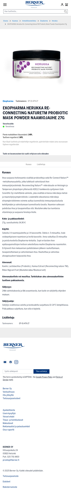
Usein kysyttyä (9, 413)
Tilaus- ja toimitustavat (13, 420)
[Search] (65, 9)
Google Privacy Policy (44, 377)
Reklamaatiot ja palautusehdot (16, 426)
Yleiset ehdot (8, 416)
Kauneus (15, 21)
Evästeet (6, 481)
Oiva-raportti (8, 429)
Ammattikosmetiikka (29, 21)
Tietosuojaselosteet (11, 398)
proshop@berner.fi (11, 460)
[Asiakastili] (62, 4)
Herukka (55, 21)
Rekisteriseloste (10, 487)
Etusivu (5, 21)
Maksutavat (8, 423)
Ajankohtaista (9, 410)
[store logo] (33, 4)
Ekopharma (8, 101)
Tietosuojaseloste (11, 476)
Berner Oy (7, 388)
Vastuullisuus (9, 392)
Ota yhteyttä (8, 395)
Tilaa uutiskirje (41, 371)
